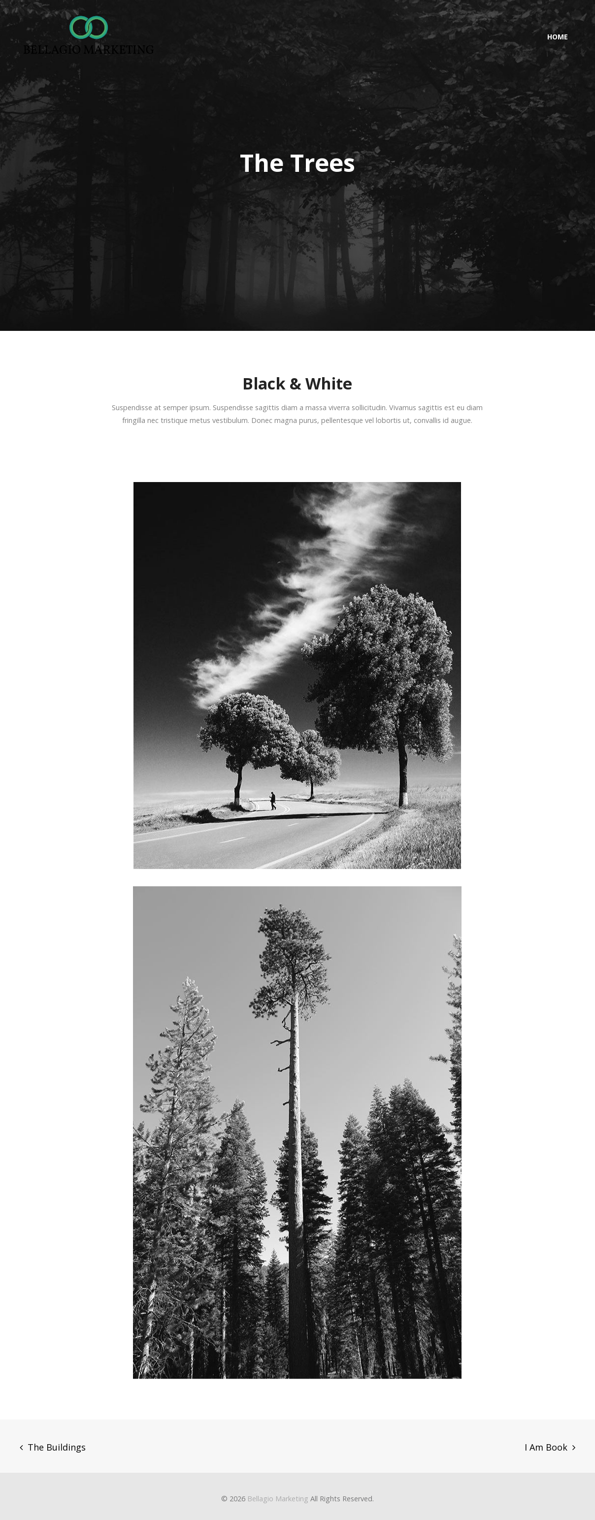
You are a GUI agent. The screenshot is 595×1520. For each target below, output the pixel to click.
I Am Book (546, 1447)
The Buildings (57, 1447)
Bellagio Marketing (277, 1498)
